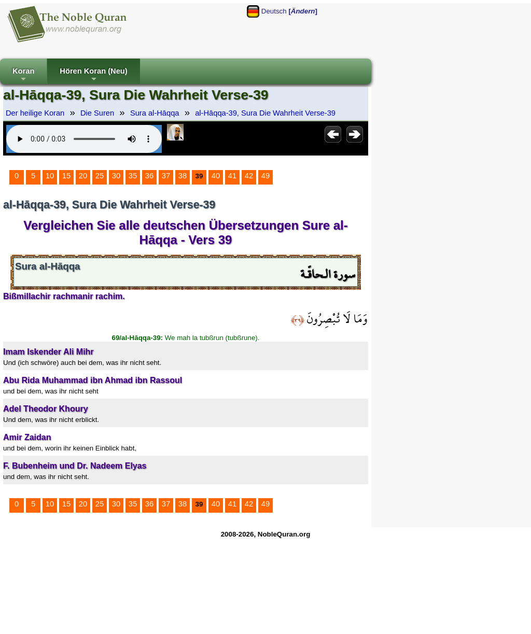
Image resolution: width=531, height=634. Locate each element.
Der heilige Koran (35, 113)
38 (182, 176)
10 (50, 176)
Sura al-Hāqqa (154, 113)
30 (116, 176)
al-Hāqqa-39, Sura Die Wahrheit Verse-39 (265, 113)
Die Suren (97, 113)
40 (216, 176)
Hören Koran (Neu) (93, 75)
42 (249, 176)
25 (99, 176)
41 (232, 176)
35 (133, 176)
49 (265, 176)
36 (149, 176)
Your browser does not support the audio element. (84, 139)
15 (66, 176)
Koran (23, 75)
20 (83, 176)
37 (166, 176)
